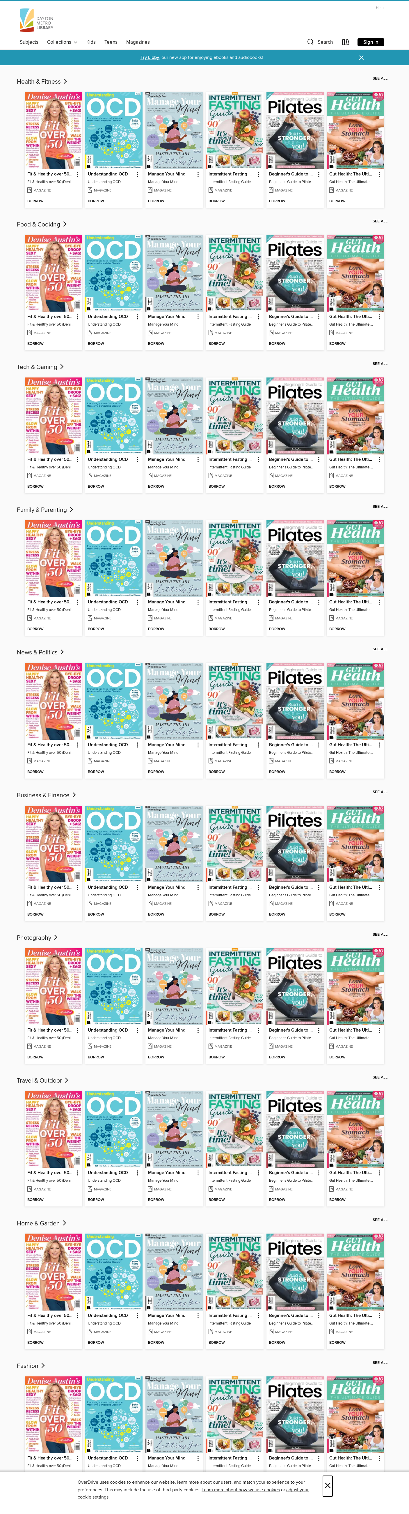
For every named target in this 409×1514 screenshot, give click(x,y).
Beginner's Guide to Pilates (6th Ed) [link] (292, 174)
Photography (38, 938)
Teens (111, 42)
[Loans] (346, 43)
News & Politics (41, 652)
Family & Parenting (45, 510)
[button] (319, 43)
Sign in (370, 42)
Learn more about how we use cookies (241, 1490)
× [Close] (327, 1486)
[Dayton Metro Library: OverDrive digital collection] (36, 20)
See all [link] (380, 78)
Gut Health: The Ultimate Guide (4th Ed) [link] (352, 174)
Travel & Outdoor (43, 1081)
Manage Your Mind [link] (167, 174)
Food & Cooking (42, 225)
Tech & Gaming (41, 367)
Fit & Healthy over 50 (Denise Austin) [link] (50, 174)
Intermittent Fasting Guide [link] (232, 174)
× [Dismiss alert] (361, 58)
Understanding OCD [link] (108, 174)
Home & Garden (42, 1223)
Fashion (31, 1366)
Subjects (29, 42)
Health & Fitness (42, 82)
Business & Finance (47, 795)
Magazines (138, 42)
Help (379, 8)
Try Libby (150, 58)
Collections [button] (62, 42)
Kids (91, 42)
